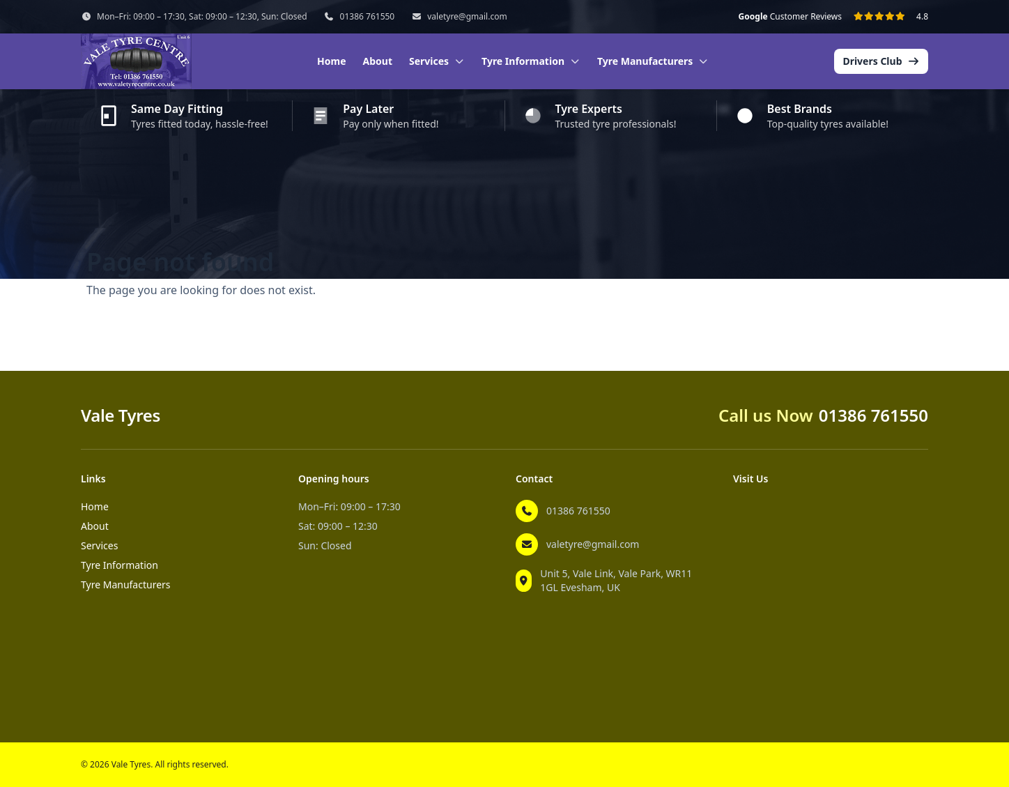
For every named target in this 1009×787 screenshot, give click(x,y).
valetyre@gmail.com (467, 16)
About (377, 61)
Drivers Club (881, 61)
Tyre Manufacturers (126, 584)
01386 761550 (367, 16)
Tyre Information (119, 565)
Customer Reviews (790, 16)
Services (99, 545)
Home (331, 61)
